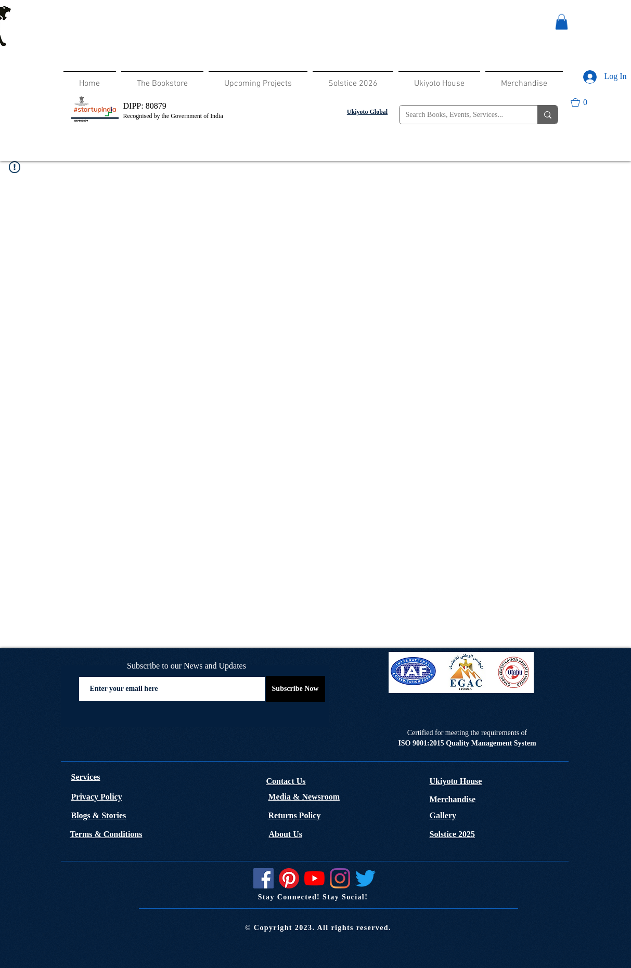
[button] (561, 22)
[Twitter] (365, 878)
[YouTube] (314, 878)
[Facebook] (263, 878)
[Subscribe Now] (295, 689)
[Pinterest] (289, 878)
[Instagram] (340, 878)
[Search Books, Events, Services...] (461, 115)
